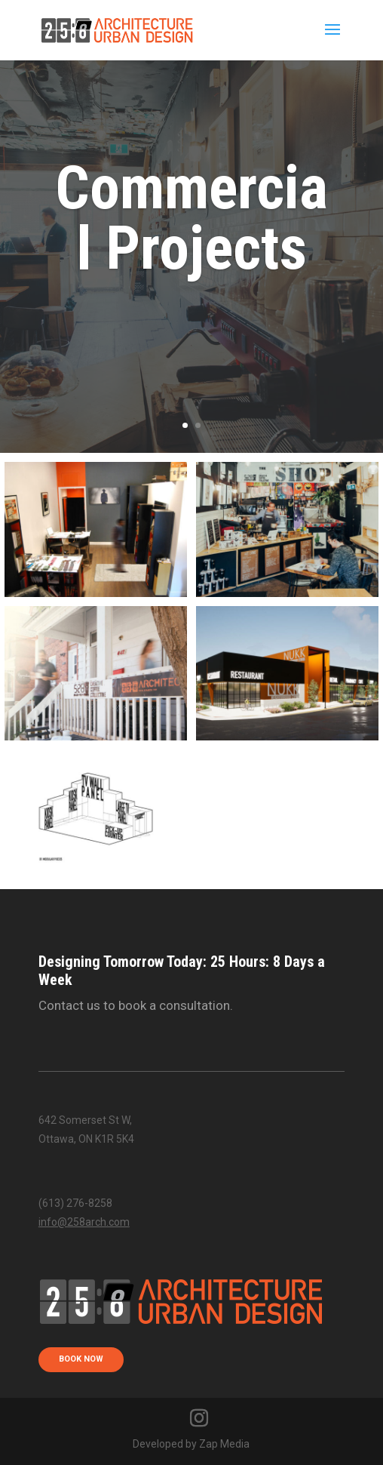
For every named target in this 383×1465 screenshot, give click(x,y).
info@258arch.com (84, 1222)
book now (81, 1359)
